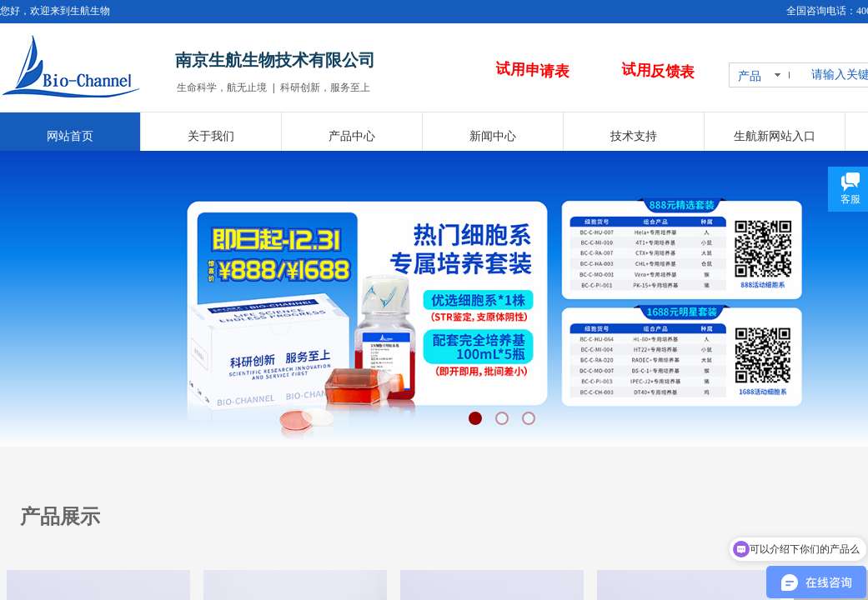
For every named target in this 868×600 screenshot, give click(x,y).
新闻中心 (492, 136)
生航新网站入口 (774, 136)
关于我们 (211, 136)
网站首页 (70, 136)
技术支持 (633, 136)
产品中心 (352, 136)
